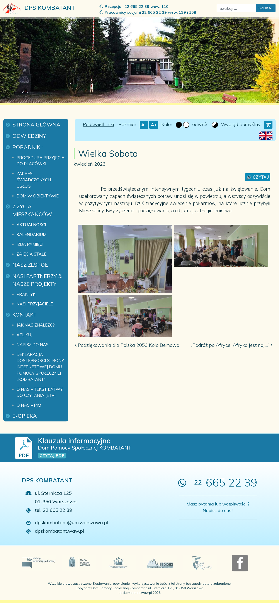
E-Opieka (24, 416)
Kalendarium (31, 234)
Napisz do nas (33, 344)
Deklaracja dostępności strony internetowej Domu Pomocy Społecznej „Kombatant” (41, 367)
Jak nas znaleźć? (36, 325)
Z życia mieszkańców (32, 210)
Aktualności (31, 224)
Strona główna (36, 124)
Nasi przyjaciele (35, 304)
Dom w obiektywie (38, 196)
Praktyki (27, 294)
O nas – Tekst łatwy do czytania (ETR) (40, 392)
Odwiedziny (29, 136)
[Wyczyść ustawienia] (268, 125)
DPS (39, 8)
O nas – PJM (29, 405)
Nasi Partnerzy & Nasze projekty (37, 280)
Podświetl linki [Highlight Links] (98, 124)
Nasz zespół (30, 264)
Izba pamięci (30, 244)
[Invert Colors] (215, 125)
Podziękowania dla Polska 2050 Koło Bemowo (127, 345)
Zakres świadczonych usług (34, 180)
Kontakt (24, 314)
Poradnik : (27, 147)
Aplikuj (24, 334)
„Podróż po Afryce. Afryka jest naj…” (231, 345)
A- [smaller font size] (143, 124)
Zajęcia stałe (31, 254)
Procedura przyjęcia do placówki (41, 161)
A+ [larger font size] (154, 124)
